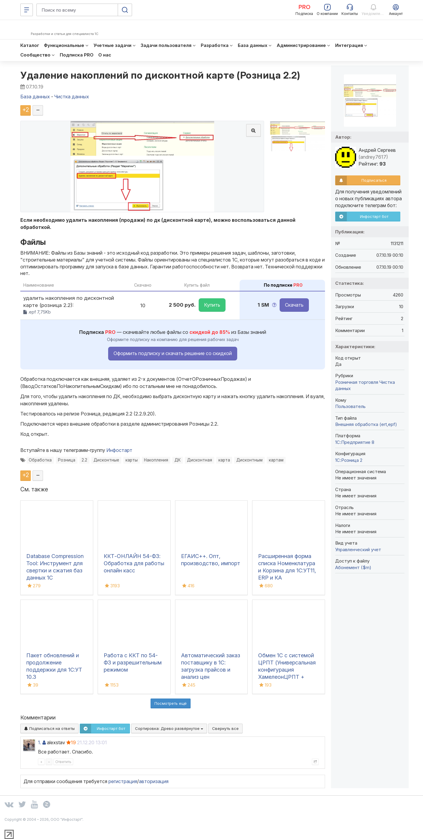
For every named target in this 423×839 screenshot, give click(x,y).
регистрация (122, 781)
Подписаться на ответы (49, 728)
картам (276, 460)
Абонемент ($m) (353, 567)
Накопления (156, 460)
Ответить (63, 761)
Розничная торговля (356, 382)
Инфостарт (119, 450)
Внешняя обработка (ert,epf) (366, 424)
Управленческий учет (358, 549)
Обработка (40, 460)
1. (39, 742)
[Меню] (26, 10)
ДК (177, 460)
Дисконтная (199, 460)
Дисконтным (249, 460)
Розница (66, 460)
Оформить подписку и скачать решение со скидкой (173, 353)
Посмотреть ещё (170, 703)
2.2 (84, 460)
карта (224, 460)
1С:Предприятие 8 (354, 442)
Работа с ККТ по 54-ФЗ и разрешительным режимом (133, 662)
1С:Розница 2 (348, 460)
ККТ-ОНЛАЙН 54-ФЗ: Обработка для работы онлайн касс (134, 563)
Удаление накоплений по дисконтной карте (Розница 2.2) (160, 75)
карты (131, 460)
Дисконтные (106, 460)
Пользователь (350, 406)
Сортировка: (169, 728)
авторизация (153, 781)
